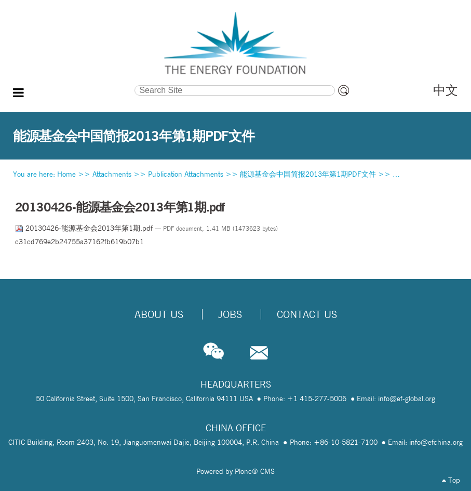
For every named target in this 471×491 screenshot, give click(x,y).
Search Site (74, 84)
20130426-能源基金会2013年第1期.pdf (85, 228)
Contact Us (307, 314)
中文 (445, 90)
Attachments (111, 174)
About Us (158, 314)
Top (451, 480)
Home (66, 174)
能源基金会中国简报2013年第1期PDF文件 (308, 174)
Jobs (230, 314)
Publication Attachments (185, 174)
